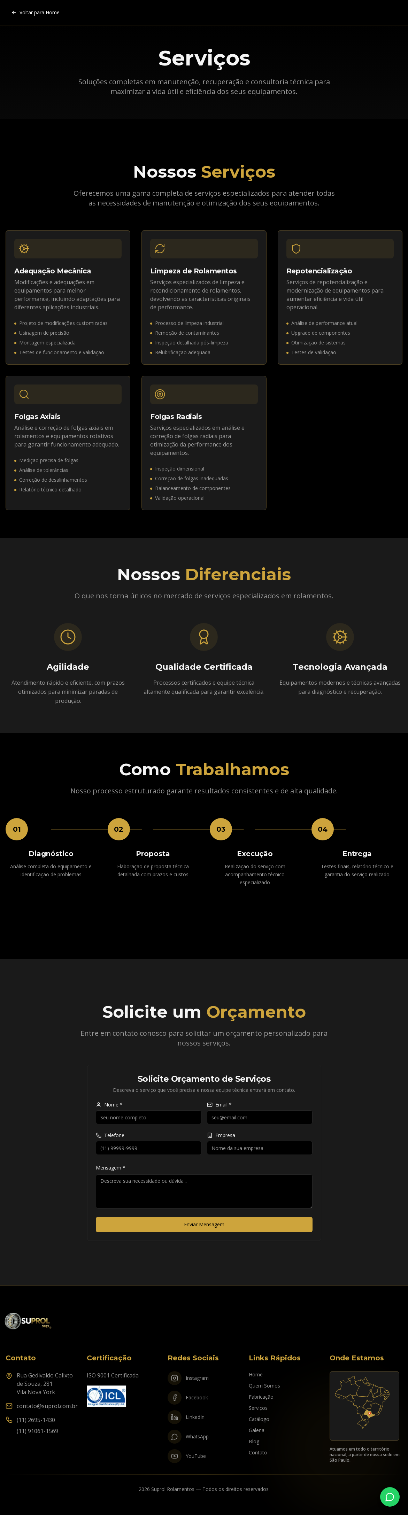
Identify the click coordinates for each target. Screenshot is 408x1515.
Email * (219, 1105)
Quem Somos (264, 1385)
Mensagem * (110, 1167)
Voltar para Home (35, 12)
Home (256, 1374)
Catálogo (259, 1419)
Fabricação (261, 1396)
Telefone (110, 1135)
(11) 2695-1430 (36, 1420)
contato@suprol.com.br (47, 1406)
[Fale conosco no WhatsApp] (390, 1497)
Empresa (221, 1135)
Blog (254, 1441)
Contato (258, 1452)
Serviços (258, 1408)
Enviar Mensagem (204, 1224)
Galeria (256, 1430)
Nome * (109, 1105)
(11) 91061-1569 (37, 1431)
